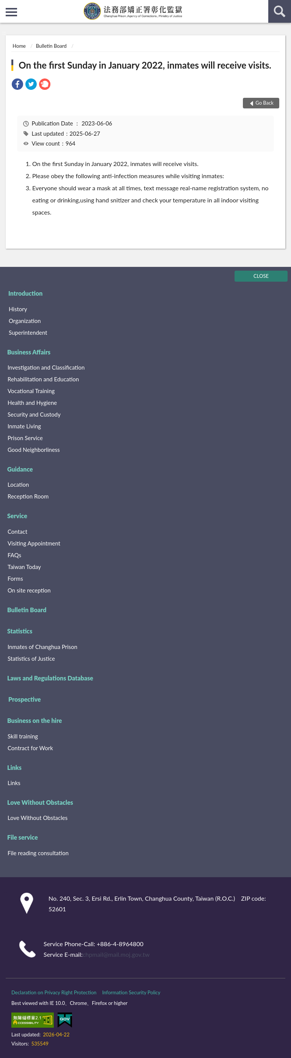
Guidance (20, 469)
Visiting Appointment (34, 543)
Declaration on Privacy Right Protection (54, 992)
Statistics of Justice (31, 658)
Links (14, 767)
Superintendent (28, 332)
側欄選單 (11, 12)
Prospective (24, 699)
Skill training (23, 736)
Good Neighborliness (34, 449)
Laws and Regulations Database (50, 678)
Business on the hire (34, 720)
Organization (25, 320)
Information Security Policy (131, 992)
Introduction (25, 293)
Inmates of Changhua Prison (42, 646)
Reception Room (28, 496)
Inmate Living (24, 426)
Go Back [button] (264, 103)
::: (6, 6)
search (279, 11)
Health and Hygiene (32, 402)
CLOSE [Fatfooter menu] (261, 276)
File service (22, 837)
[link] (17, 85)
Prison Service (25, 437)
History (18, 309)
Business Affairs (28, 352)
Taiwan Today (24, 566)
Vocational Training (31, 390)
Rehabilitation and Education (43, 379)
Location (18, 484)
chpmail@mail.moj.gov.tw (116, 954)
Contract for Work (30, 748)
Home (19, 46)
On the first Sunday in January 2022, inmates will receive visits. (145, 65)
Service (17, 515)
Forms (15, 578)
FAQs (14, 555)
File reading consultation (38, 853)
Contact (17, 531)
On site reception (29, 590)
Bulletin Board (51, 46)
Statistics (19, 631)
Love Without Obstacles (40, 802)
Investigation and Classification (46, 367)
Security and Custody (34, 414)
